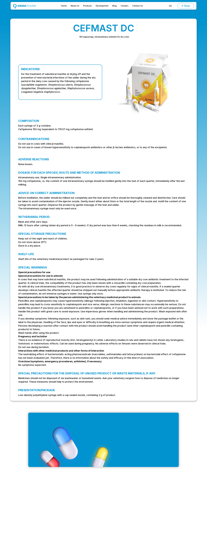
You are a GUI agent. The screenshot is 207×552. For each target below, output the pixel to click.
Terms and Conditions (165, 505)
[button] (170, 6)
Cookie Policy (161, 521)
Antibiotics (132, 505)
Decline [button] (132, 541)
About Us (75, 5)
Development (102, 5)
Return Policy (160, 526)
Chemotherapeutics (136, 511)
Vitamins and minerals (137, 521)
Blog (114, 5)
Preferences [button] (114, 541)
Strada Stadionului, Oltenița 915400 (43, 527)
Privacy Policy (161, 516)
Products (87, 5)
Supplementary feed (137, 526)
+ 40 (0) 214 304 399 (36, 521)
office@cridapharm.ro (36, 511)
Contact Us (137, 5)
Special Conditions (163, 511)
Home (64, 5)
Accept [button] (153, 541)
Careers (124, 5)
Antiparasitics (133, 516)
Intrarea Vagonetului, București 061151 (44, 516)
